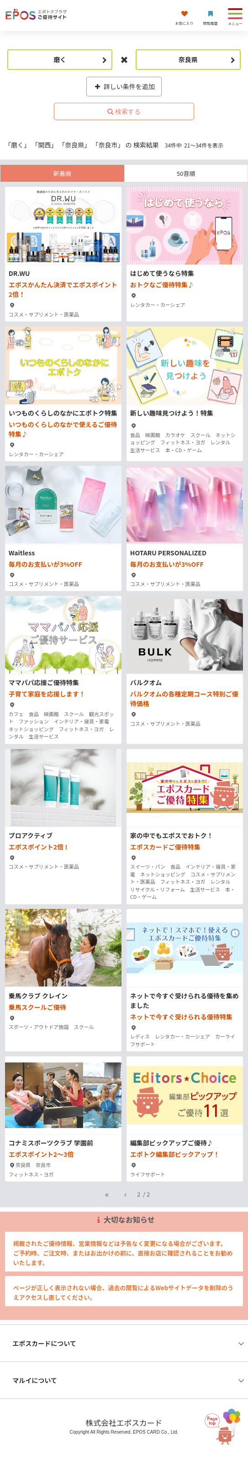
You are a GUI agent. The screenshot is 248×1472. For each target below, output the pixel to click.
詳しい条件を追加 (124, 86)
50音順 (186, 173)
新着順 (62, 173)
